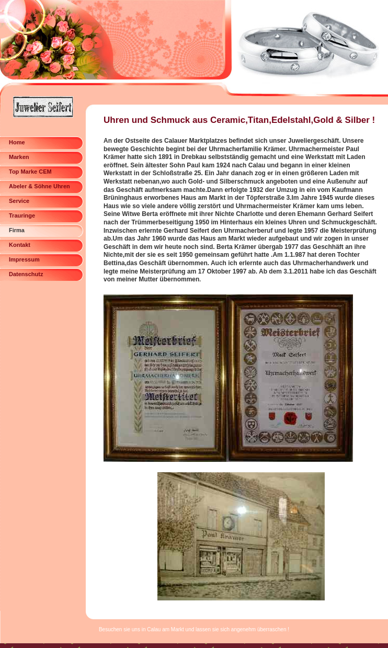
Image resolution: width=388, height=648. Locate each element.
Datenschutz (26, 274)
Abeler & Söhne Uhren (39, 186)
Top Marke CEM (30, 171)
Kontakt (19, 245)
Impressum (24, 259)
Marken (19, 157)
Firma (17, 230)
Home (17, 142)
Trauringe (22, 215)
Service (19, 201)
